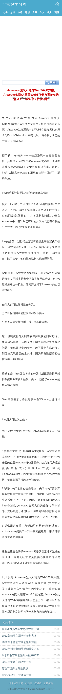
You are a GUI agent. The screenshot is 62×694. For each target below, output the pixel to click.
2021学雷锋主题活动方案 (16, 661)
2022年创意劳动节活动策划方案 (20, 648)
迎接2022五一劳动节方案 (16, 675)
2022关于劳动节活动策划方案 (19, 642)
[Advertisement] (31, 48)
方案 (47, 98)
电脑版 (28, 683)
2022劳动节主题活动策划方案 (19, 635)
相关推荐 (7, 622)
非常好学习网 (16, 683)
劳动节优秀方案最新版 (15, 668)
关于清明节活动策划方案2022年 (20, 655)
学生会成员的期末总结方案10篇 (20, 629)
